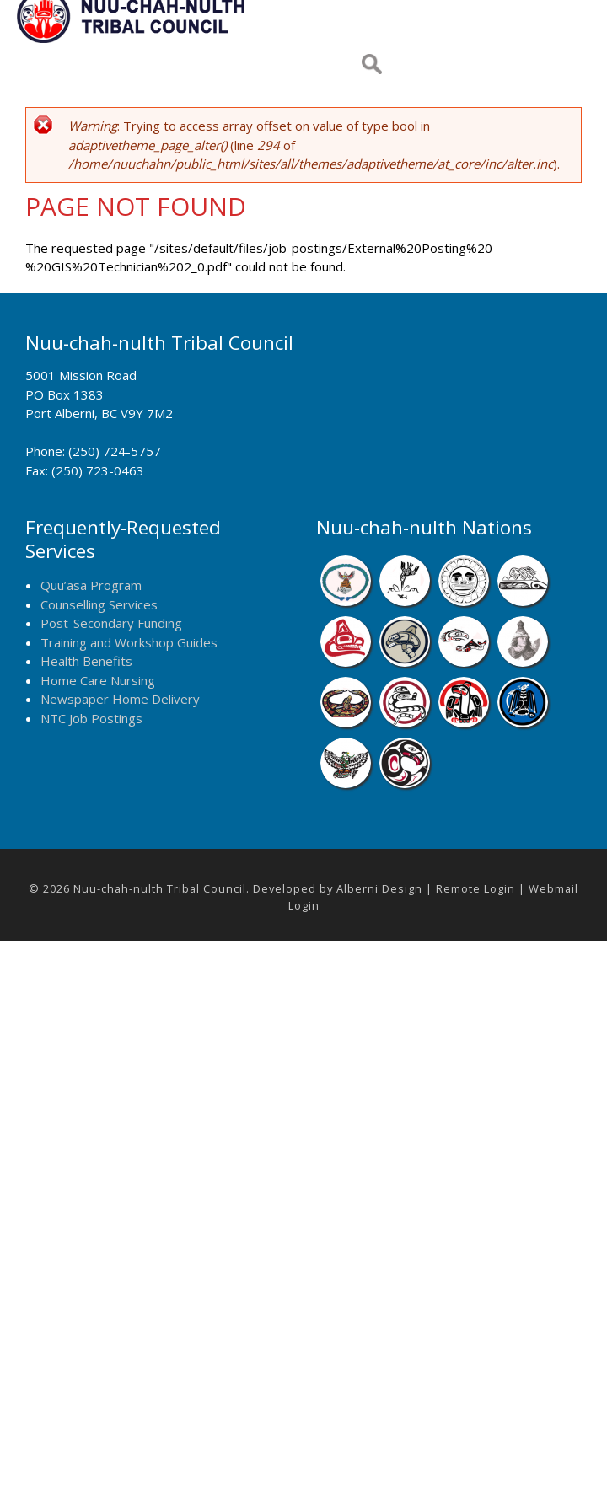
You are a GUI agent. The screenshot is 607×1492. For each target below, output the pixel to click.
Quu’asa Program (91, 585)
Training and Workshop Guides (129, 642)
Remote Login (475, 888)
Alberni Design (379, 888)
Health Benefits (86, 660)
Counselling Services (99, 604)
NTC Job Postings (91, 718)
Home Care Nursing (97, 680)
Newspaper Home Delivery (120, 698)
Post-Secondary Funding (111, 623)
